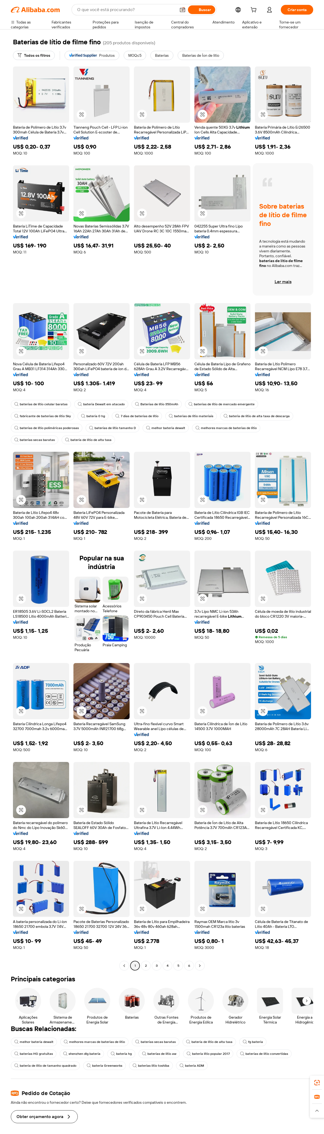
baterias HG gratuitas (33, 1054)
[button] (81, 114)
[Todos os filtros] (35, 55)
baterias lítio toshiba (152, 1065)
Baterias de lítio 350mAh (157, 404)
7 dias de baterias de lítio (139, 416)
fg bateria (254, 1042)
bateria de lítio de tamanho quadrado (45, 1065)
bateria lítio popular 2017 (210, 1054)
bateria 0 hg (94, 416)
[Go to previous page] (124, 966)
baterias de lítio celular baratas (41, 404)
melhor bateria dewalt (167, 428)
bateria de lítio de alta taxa (88, 440)
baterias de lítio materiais (193, 416)
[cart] (254, 10)
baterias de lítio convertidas (266, 1054)
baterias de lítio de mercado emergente (222, 404)
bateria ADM (193, 1065)
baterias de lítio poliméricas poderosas (47, 428)
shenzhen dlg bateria (82, 1054)
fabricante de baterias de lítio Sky (43, 416)
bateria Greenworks (105, 1065)
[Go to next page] (200, 966)
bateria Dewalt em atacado (101, 404)
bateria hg (122, 1054)
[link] (317, 1083)
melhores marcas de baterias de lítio (228, 428)
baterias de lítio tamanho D (113, 428)
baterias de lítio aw (160, 1054)
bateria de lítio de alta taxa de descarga (259, 416)
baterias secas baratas (34, 440)
